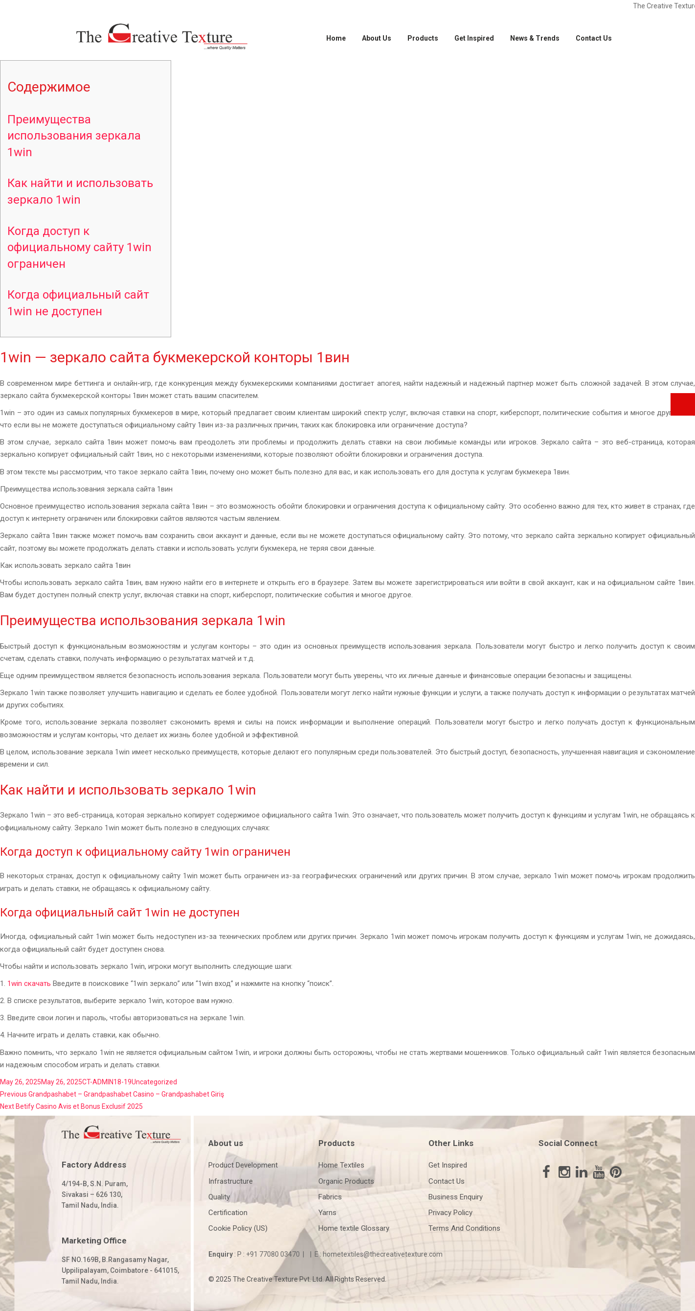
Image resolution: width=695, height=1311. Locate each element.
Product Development (243, 1165)
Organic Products (346, 1181)
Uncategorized (154, 1082)
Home (336, 38)
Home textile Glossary (353, 1228)
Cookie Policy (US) (238, 1228)
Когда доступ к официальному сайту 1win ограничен (79, 247)
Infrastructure (230, 1181)
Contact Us (594, 38)
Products (422, 38)
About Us (376, 38)
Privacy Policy (450, 1212)
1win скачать (29, 983)
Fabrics (330, 1197)
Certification (227, 1212)
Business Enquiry (455, 1197)
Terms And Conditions (464, 1228)
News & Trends (535, 38)
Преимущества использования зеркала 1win (74, 136)
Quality (219, 1197)
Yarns (327, 1212)
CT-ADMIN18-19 (107, 1082)
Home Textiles (341, 1165)
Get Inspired (474, 38)
